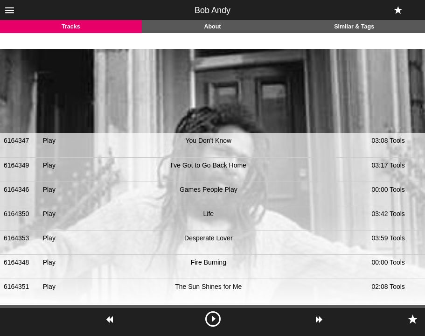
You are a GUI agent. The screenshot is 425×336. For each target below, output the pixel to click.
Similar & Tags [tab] (354, 26)
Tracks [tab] (71, 26)
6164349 (16, 165)
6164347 (16, 140)
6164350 (16, 213)
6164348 (16, 262)
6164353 (16, 238)
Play (49, 140)
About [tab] (212, 26)
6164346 (16, 189)
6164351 (16, 286)
